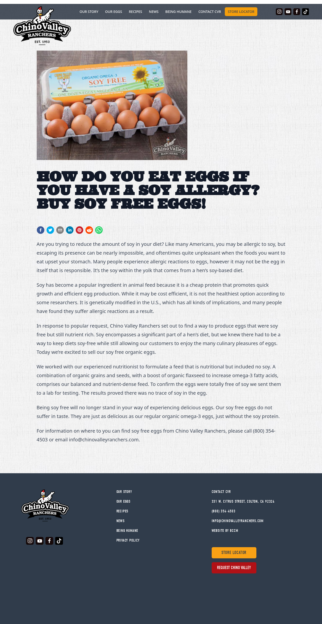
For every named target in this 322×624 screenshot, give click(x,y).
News (154, 11)
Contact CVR (209, 11)
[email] (60, 230)
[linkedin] (70, 230)
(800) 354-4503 (223, 511)
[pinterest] (79, 230)
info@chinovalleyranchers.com (237, 521)
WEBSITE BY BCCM (225, 530)
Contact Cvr (221, 492)
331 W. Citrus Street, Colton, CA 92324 (243, 501)
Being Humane (178, 11)
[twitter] (50, 230)
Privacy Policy (128, 540)
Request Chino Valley (234, 567)
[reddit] (89, 230)
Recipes (135, 11)
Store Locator (241, 11)
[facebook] (40, 230)
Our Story (124, 492)
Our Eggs (113, 11)
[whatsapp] (99, 230)
